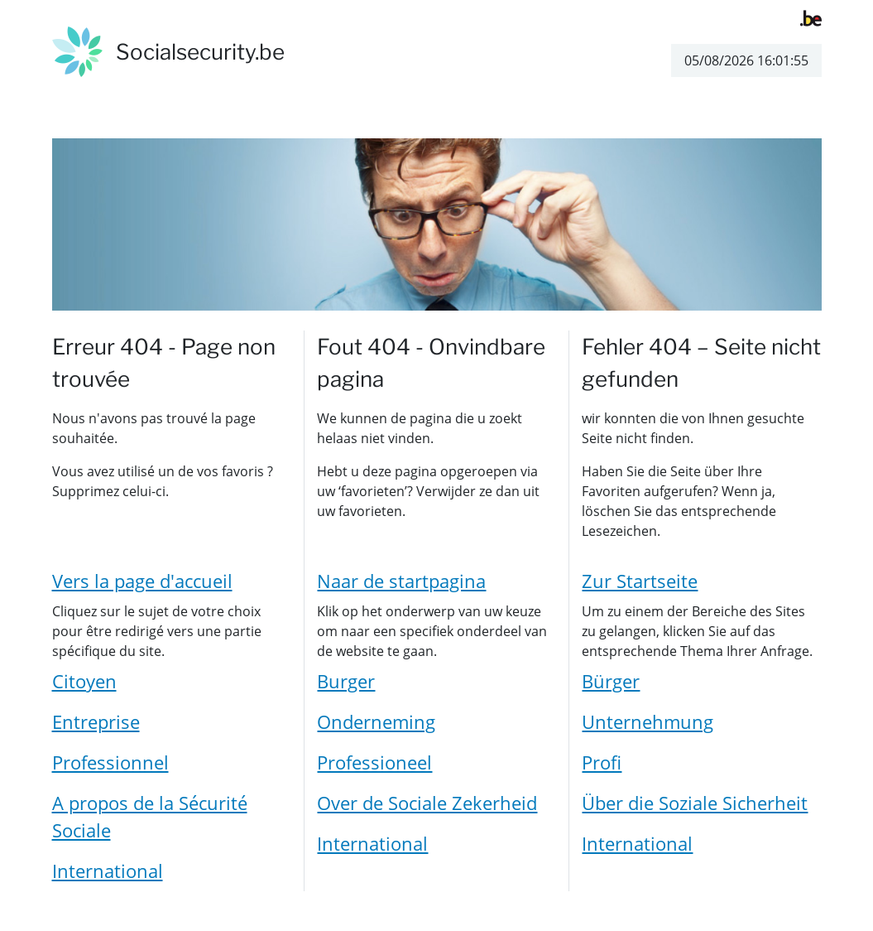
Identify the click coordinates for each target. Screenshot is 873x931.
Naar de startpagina (401, 580)
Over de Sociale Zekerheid (427, 802)
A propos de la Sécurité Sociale (149, 816)
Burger (346, 680)
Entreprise (96, 721)
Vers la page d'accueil (142, 580)
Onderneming (376, 721)
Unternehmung (647, 721)
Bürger (611, 680)
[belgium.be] (811, 16)
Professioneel (374, 762)
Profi (601, 762)
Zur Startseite (640, 580)
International (107, 870)
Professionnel (110, 762)
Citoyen (84, 680)
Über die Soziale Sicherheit (695, 802)
